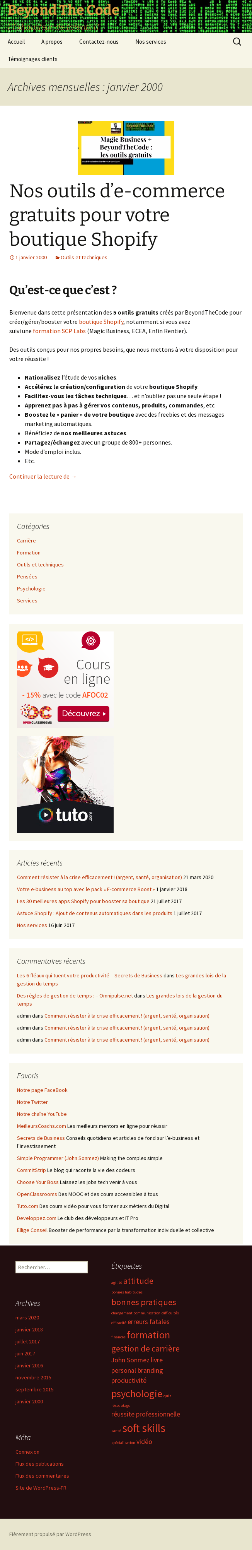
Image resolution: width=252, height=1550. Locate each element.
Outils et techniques (84, 257)
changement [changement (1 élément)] (122, 1313)
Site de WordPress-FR (40, 1487)
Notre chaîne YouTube (42, 1113)
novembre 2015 (33, 1377)
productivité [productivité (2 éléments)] (128, 1380)
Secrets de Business (41, 1137)
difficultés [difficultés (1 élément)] (170, 1313)
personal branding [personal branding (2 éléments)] (137, 1370)
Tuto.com (27, 1206)
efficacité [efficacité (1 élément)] (118, 1322)
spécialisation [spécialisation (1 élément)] (123, 1442)
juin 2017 (25, 1353)
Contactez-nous (99, 41)
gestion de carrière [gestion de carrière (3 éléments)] (145, 1348)
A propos (52, 41)
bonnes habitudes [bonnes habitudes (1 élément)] (127, 1292)
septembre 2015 (34, 1389)
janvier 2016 (29, 1365)
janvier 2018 (29, 1329)
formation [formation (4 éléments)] (148, 1334)
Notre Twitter (32, 1101)
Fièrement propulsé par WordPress (50, 1534)
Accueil (16, 41)
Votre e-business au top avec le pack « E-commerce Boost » (86, 889)
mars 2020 (27, 1317)
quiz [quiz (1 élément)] (167, 1395)
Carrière (26, 540)
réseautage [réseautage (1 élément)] (120, 1405)
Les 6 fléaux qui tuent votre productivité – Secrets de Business (89, 975)
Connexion (27, 1451)
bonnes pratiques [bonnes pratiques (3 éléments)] (143, 1302)
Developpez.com (36, 1218)
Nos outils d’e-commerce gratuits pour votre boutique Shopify (117, 215)
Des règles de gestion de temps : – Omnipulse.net (75, 995)
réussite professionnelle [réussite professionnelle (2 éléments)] (145, 1414)
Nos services (150, 41)
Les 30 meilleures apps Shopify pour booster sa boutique (83, 901)
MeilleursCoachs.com (41, 1125)
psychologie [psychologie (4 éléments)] (136, 1393)
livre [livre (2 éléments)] (157, 1360)
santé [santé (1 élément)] (116, 1430)
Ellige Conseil (32, 1230)
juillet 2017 (27, 1341)
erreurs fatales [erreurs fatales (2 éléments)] (149, 1321)
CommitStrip (31, 1170)
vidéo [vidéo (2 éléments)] (144, 1441)
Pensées (27, 576)
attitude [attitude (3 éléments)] (138, 1280)
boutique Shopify (101, 321)
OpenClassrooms (37, 1194)
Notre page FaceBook (42, 1089)
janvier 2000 (29, 1401)
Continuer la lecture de (43, 476)
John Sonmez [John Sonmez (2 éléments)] (130, 1360)
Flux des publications (39, 1463)
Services (27, 600)
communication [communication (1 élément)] (147, 1313)
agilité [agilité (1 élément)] (116, 1282)
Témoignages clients (33, 59)
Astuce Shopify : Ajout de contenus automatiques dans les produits (94, 913)
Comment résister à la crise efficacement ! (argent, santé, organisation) (99, 877)
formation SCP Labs (59, 331)
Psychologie (31, 588)
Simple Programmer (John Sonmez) (58, 1158)
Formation (29, 552)
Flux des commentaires (42, 1475)
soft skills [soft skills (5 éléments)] (143, 1428)
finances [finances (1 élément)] (118, 1337)
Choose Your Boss (38, 1182)
